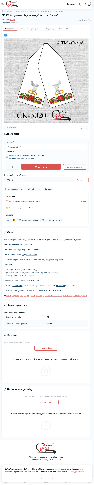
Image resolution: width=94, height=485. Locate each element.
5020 (59, 295)
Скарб (12, 20)
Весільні (17, 11)
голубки (15, 295)
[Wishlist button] (82, 128)
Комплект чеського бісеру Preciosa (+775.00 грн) (26, 155)
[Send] (81, 179)
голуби (23, 295)
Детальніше (79, 472)
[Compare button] (87, 128)
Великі (25, 11)
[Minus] (8, 167)
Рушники (9, 11)
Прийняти (47, 477)
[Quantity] (12, 166)
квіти (8, 295)
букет (53, 295)
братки (39, 295)
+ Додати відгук (46, 348)
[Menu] (2, 4)
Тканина (10, 142)
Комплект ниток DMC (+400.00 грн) (21, 158)
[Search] (85, 4)
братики (46, 295)
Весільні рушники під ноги (75, 295)
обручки (31, 295)
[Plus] (17, 167)
